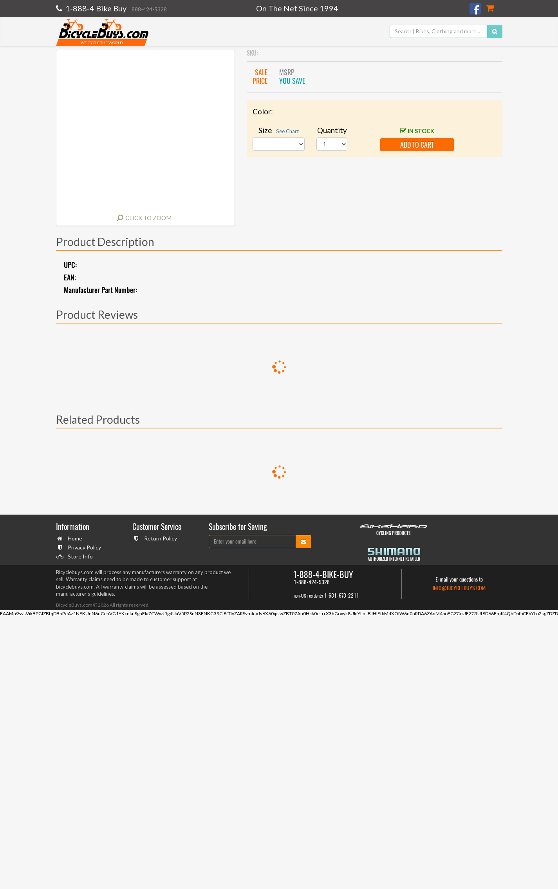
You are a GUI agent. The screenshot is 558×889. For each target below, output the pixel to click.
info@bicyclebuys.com (459, 588)
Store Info (79, 556)
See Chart (287, 131)
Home (74, 538)
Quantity (332, 130)
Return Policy (159, 538)
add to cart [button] (417, 145)
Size (278, 130)
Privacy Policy (83, 547)
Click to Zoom (148, 217)
